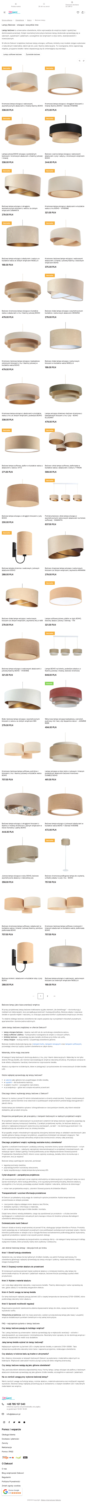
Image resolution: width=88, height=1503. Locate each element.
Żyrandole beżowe (33, 54)
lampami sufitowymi (73, 1044)
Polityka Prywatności (11, 1481)
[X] (14, 1422)
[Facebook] (9, 1422)
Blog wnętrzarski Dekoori (13, 1473)
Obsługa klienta (8, 1434)
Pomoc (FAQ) (7, 1451)
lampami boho (38, 1044)
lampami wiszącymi (53, 1044)
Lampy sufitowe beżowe (12, 54)
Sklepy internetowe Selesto (51, 1500)
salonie (9, 1080)
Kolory (29, 20)
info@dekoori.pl (13, 1414)
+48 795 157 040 (16, 1404)
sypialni (9, 1082)
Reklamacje (7, 1447)
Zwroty (5, 1443)
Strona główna (7, 20)
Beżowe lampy (40, 20)
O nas (4, 1469)
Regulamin (6, 1477)
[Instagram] (4, 1422)
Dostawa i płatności (10, 1439)
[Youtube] (19, 1422)
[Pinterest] (24, 1422)
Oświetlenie (19, 20)
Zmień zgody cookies (11, 1486)
